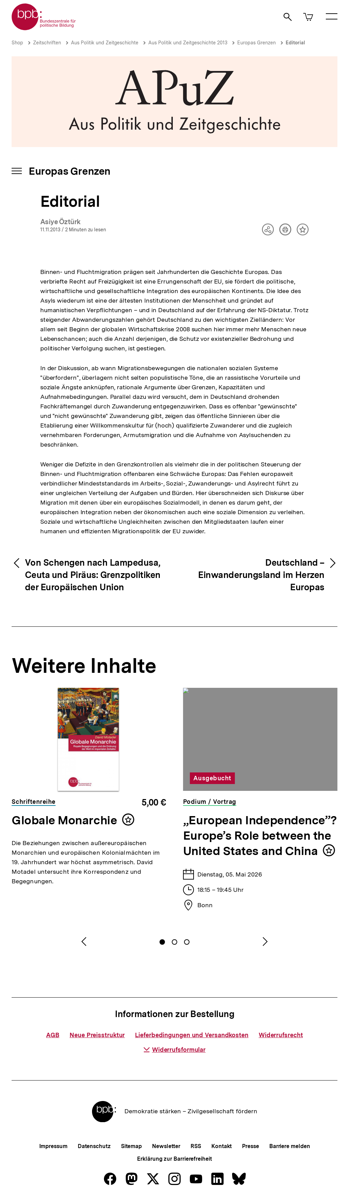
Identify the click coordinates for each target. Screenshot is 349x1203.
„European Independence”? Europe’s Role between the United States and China (260, 835)
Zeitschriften (47, 42)
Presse (250, 1146)
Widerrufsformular (174, 1049)
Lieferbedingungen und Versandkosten (191, 1035)
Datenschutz (94, 1146)
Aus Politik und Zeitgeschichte (104, 42)
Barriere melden (289, 1146)
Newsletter (166, 1146)
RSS (196, 1146)
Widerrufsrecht (281, 1035)
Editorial (295, 42)
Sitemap (131, 1146)
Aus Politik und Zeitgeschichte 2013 (187, 42)
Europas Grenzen (256, 42)
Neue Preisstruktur (97, 1035)
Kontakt (221, 1146)
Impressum (53, 1146)
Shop (17, 42)
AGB (52, 1035)
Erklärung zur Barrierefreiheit (174, 1159)
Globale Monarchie (64, 820)
